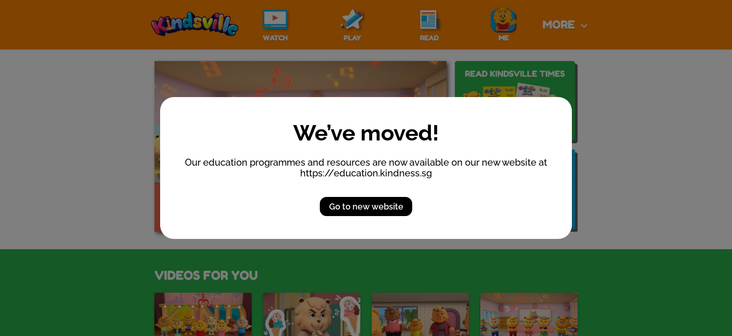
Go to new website (366, 206)
